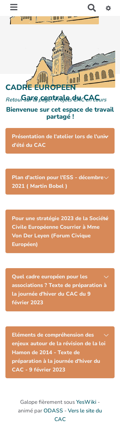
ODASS (53, 410)
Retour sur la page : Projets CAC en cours (55, 99)
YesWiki (86, 402)
